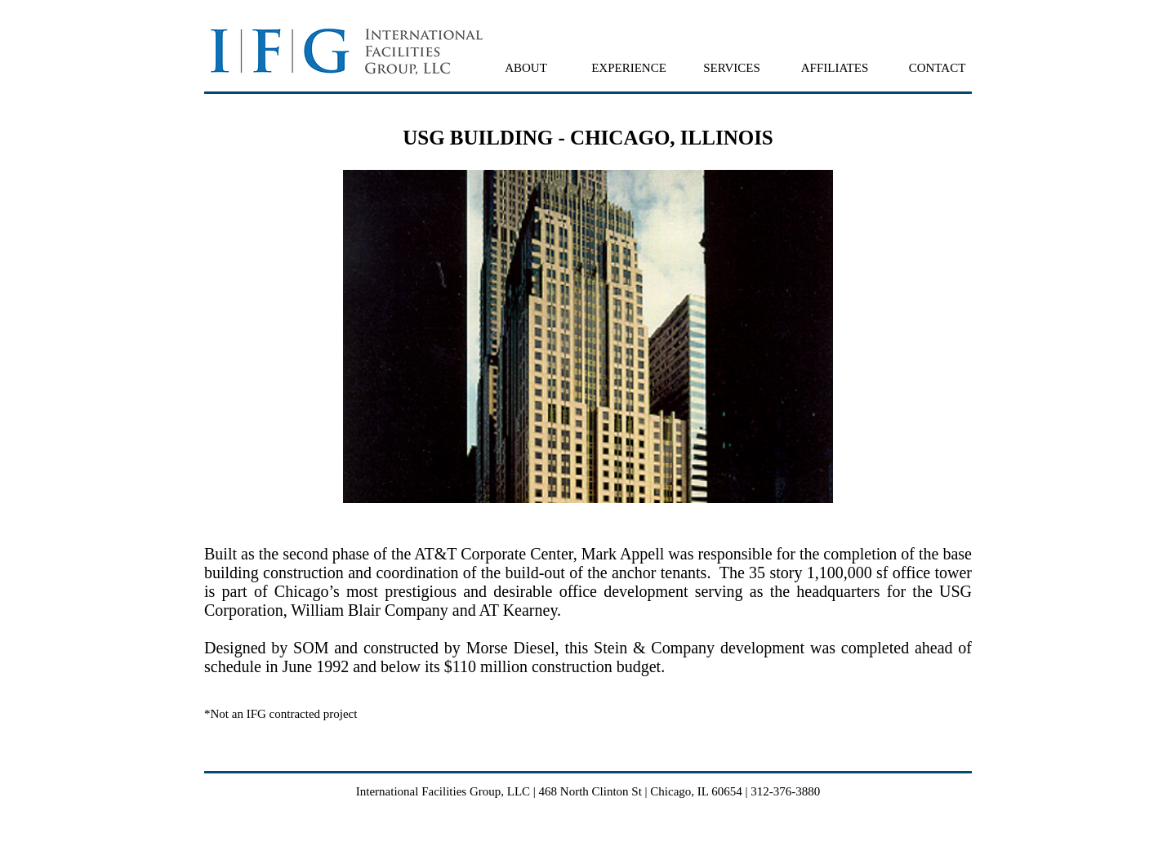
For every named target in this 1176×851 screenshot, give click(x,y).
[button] (525, 68)
